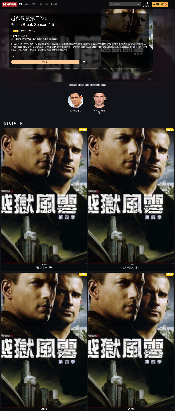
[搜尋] (122, 4)
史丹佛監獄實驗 (141, 306)
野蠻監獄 (34, 343)
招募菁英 (143, 397)
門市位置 (107, 397)
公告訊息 (119, 397)
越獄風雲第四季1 (119, 158)
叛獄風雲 (55, 343)
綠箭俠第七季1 (12, 306)
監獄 (103, 85)
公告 (40, 4)
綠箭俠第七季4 (119, 269)
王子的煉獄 (98, 306)
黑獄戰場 (34, 195)
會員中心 (167, 397)
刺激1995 (76, 195)
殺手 (92, 85)
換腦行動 (119, 306)
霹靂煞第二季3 (12, 232)
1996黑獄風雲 (98, 380)
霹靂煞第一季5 (77, 232)
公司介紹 (155, 397)
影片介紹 (84, 397)
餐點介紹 (95, 397)
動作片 (81, 85)
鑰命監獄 (141, 158)
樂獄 (55, 269)
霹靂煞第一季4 (98, 232)
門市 (34, 4)
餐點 (27, 4)
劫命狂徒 (34, 306)
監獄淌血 (141, 343)
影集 (87, 85)
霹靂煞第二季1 (55, 232)
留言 (46, 4)
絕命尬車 (98, 343)
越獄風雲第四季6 (12, 158)
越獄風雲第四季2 (98, 158)
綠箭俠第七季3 (141, 269)
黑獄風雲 (76, 380)
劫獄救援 (12, 269)
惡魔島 (12, 195)
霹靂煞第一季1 (162, 232)
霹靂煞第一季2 (141, 232)
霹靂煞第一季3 (119, 232)
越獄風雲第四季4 (55, 158)
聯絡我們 (131, 397)
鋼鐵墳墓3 (162, 158)
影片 (21, 4)
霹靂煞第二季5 (141, 195)
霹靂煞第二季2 (34, 232)
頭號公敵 (119, 195)
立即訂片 (30, 71)
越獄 (97, 85)
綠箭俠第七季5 (98, 269)
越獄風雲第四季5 (34, 158)
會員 (54, 4)
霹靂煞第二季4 (162, 195)
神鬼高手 (162, 306)
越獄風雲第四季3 (77, 158)
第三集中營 (98, 195)
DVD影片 (73, 85)
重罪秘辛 (119, 343)
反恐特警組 (162, 343)
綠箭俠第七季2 (162, 269)
